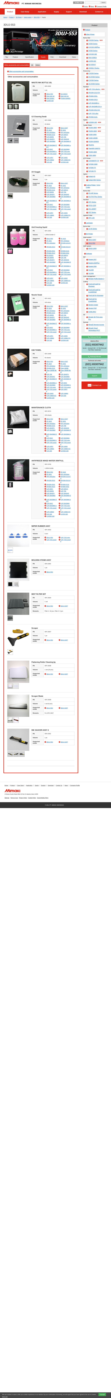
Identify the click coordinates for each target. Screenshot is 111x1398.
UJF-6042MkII (65, 149)
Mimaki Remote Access (96, 325)
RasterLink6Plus (93, 263)
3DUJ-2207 (64, 128)
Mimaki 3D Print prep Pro (95, 318)
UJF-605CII (64, 135)
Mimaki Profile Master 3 (96, 279)
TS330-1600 (92, 152)
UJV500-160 (65, 162)
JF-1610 (49, 130)
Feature (15, 57)
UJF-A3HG (64, 157)
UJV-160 (49, 162)
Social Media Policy (42, 798)
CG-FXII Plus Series (95, 197)
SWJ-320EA (50, 98)
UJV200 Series (95, 40)
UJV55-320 (50, 101)
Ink (32, 65)
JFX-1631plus (65, 132)
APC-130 (91, 218)
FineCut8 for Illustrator (95, 295)
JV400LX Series (93, 68)
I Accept (102, 1394)
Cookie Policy (32, 798)
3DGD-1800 (92, 248)
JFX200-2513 (51, 247)
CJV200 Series (93, 73)
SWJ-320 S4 (65, 96)
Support (69, 12)
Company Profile (101, 6)
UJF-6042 (50, 149)
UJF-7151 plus (65, 151)
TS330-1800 (94, 128)
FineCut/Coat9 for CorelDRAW (94, 291)
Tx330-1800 (92, 134)
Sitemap (7, 798)
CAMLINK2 (92, 312)
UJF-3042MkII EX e (95, 106)
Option (37, 65)
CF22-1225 (92, 205)
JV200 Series (92, 44)
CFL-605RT (92, 209)
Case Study (25, 12)
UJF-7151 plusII (51, 154)
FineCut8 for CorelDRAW (92, 300)
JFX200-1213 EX (94, 93)
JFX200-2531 (51, 251)
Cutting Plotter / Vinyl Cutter (93, 186)
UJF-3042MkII (51, 141)
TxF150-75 (92, 171)
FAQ (52, 57)
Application (42, 12)
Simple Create (93, 305)
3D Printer (19, 17)
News (92, 6)
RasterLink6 (92, 266)
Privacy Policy (23, 798)
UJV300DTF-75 (95, 161)
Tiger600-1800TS (94, 148)
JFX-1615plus (51, 132)
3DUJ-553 (37, 17)
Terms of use (14, 798)
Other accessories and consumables (16, 65)
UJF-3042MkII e (66, 145)
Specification (29, 57)
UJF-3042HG (65, 139)
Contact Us (99, 12)
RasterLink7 (92, 259)
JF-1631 (63, 130)
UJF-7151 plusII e (96, 89)
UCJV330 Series (94, 77)
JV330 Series (92, 51)
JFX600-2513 (51, 253)
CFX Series (92, 202)
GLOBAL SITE (78, 2)
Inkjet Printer (90, 34)
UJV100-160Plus (94, 47)
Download (83, 12)
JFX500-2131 (51, 135)
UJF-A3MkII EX (65, 160)
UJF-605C (50, 489)
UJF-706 (63, 137)
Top (6, 57)
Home (86, 6)
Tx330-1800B (92, 138)
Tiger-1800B (64, 368)
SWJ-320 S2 (50, 96)
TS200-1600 (94, 131)
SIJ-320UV (64, 94)
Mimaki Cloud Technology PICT (94, 329)
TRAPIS (91, 145)
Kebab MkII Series (94, 180)
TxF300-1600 (92, 164)
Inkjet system (27, 17)
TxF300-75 (92, 168)
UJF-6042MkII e (51, 151)
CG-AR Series (93, 193)
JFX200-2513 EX (94, 110)
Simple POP (92, 308)
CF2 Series (92, 212)
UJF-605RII (50, 137)
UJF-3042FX (51, 139)
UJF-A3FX (50, 157)
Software (89, 254)
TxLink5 (91, 270)
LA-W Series (92, 229)
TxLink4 (91, 273)
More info (5, 1397)
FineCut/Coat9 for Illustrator (94, 285)
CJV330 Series (93, 80)
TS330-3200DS (65, 98)
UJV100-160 (92, 54)
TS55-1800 (92, 155)
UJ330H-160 (94, 122)
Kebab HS (91, 176)
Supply (56, 12)
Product (10, 12)
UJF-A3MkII (50, 160)
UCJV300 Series (94, 84)
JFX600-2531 (65, 253)
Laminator (89, 223)
